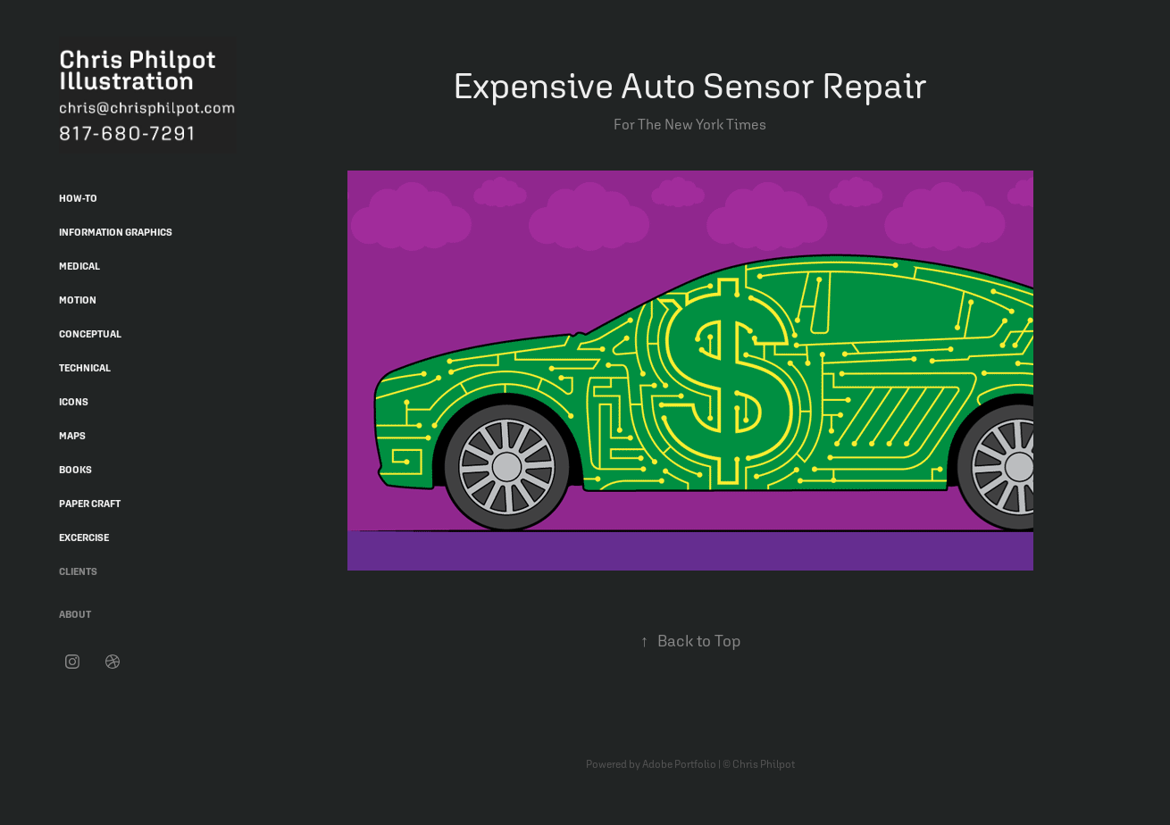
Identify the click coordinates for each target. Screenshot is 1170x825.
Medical (79, 266)
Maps (72, 435)
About (75, 614)
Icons (73, 401)
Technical (85, 367)
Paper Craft (90, 503)
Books (75, 469)
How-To (78, 198)
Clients (78, 571)
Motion (77, 300)
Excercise (84, 537)
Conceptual (90, 334)
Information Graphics (115, 232)
